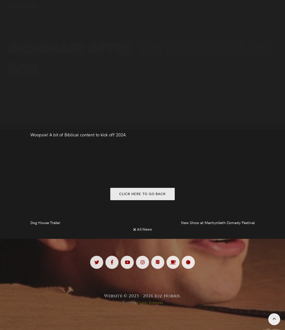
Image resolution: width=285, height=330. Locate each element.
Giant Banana (150, 303)
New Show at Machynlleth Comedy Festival (218, 222)
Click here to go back (142, 193)
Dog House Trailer (45, 222)
